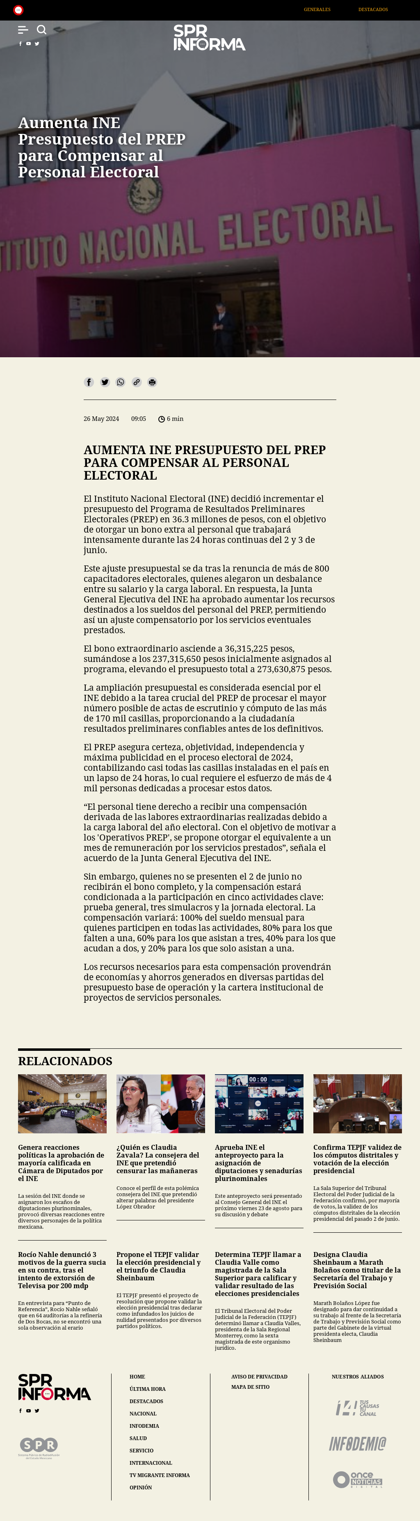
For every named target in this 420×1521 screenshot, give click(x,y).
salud (138, 1438)
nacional (143, 1413)
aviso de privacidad (259, 1377)
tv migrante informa (160, 1475)
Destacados (385, 9)
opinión (141, 1487)
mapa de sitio (250, 1387)
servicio (141, 1450)
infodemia (144, 1425)
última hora (148, 1388)
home (137, 1376)
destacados (146, 1401)
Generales (329, 9)
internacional (151, 1462)
